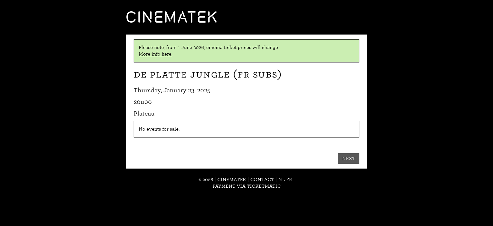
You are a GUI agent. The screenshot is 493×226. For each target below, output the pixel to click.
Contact (262, 179)
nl (281, 179)
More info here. (155, 54)
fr (289, 179)
